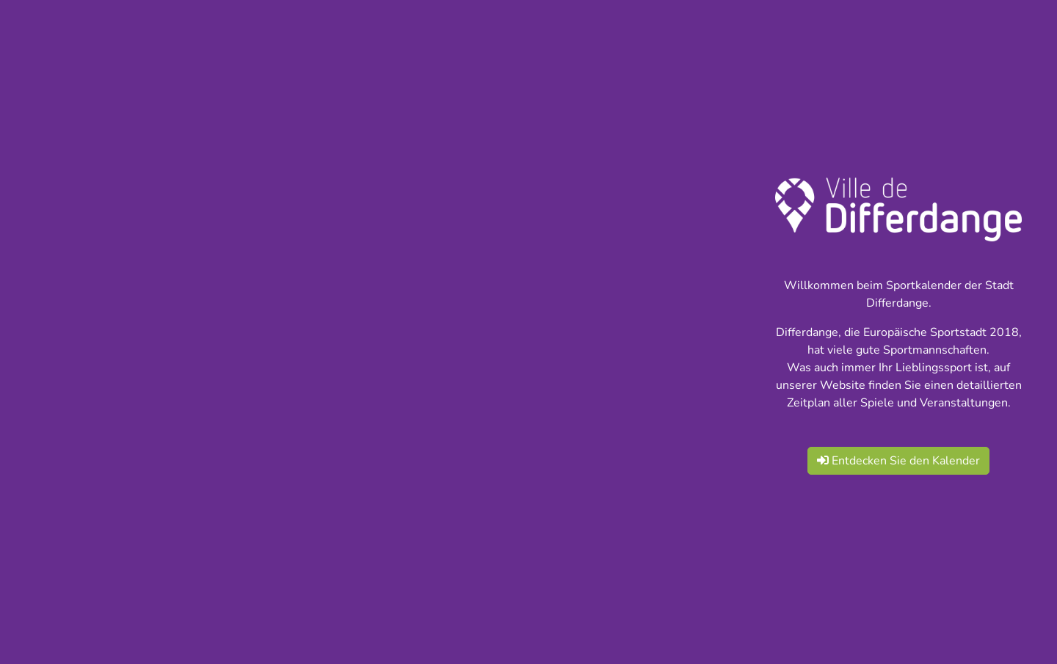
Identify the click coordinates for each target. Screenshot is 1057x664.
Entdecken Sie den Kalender (898, 461)
